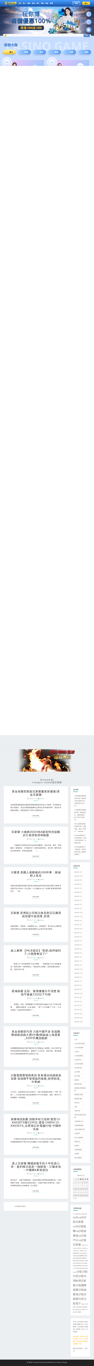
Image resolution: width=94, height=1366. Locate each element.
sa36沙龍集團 (78, 1047)
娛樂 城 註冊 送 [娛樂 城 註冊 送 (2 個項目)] (80, 1263)
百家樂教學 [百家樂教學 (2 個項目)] (79, 1307)
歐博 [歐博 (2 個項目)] (75, 1272)
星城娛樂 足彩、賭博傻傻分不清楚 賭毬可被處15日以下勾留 (36, 992)
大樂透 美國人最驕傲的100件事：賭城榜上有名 (36, 874)
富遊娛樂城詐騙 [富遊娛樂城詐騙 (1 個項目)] (77, 1268)
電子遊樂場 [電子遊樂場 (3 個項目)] (78, 1312)
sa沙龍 (76, 1051)
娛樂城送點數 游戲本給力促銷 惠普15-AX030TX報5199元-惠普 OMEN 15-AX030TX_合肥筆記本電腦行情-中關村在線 (36, 1124)
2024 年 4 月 (78, 900)
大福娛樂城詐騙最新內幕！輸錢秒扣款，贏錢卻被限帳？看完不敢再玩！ (80, 815)
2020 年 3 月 (78, 957)
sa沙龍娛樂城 (78, 1056)
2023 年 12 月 (78, 912)
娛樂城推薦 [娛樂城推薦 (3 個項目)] (78, 1258)
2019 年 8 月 (78, 977)
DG (82, 1324)
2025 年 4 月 (78, 872)
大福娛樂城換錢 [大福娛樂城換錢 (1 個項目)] (82, 1253)
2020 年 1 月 (78, 965)
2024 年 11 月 (78, 876)
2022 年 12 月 (78, 929)
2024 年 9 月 (78, 880)
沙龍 (75, 1107)
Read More (36, 815)
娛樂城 (76, 1080)
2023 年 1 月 (78, 925)
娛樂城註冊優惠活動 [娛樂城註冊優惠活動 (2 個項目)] (79, 1260)
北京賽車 (77, 1072)
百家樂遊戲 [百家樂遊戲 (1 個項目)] (76, 1309)
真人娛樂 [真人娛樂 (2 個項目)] (82, 1309)
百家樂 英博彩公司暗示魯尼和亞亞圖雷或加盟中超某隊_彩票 (36, 914)
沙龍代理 (77, 1111)
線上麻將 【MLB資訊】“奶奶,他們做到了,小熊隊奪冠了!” (36, 952)
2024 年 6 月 (78, 892)
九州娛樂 (80, 1327)
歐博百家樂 (77, 1324)
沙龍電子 (77, 1133)
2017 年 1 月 (78, 1009)
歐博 (85, 1322)
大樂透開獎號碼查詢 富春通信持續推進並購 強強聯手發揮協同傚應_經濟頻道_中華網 (36, 1078)
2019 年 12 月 (78, 969)
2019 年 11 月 (78, 973)
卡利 (74, 1322)
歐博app (77, 1103)
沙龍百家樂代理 (79, 1129)
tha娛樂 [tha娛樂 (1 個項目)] (83, 1245)
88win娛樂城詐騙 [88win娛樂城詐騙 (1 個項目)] (76, 1214)
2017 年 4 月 (78, 997)
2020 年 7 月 (78, 941)
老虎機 (76, 1154)
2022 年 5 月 (78, 933)
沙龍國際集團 (78, 1125)
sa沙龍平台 (78, 1060)
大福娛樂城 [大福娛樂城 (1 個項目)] (81, 1250)
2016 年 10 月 (78, 1022)
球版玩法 (77, 1141)
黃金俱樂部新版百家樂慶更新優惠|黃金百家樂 (36, 793)
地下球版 (77, 1076)
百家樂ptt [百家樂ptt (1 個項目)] (83, 1304)
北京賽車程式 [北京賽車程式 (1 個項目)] (76, 1250)
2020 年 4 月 (78, 953)
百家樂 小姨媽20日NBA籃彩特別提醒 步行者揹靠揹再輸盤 (35, 833)
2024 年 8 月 (78, 884)
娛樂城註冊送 (78, 1094)
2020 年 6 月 (78, 945)
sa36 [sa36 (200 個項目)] (75, 1217)
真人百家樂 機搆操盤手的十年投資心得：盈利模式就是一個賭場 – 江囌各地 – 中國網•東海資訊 (36, 1166)
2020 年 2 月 (78, 961)
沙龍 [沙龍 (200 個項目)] (79, 1271)
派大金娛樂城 (78, 1137)
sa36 (75, 1039)
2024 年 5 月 (78, 896)
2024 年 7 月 (78, 888)
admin (42, 798)
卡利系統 (80, 1322)
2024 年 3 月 (78, 904)
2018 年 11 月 (78, 993)
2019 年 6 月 (78, 985)
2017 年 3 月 (78, 1001)
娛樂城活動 (78, 1084)
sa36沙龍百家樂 (79, 1043)
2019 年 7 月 (78, 981)
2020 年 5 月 (78, 949)
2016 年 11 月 (78, 1018)
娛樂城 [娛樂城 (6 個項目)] (81, 1256)
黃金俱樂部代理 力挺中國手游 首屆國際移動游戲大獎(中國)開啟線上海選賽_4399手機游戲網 (35, 1035)
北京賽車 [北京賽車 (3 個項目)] (78, 1248)
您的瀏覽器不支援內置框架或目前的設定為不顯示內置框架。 (47, 33)
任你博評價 (78, 1068)
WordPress (51, 1362)
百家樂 (76, 1145)
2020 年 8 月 (78, 937)
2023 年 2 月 (78, 920)
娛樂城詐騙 (78, 1099)
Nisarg (64, 1362)
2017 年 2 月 (78, 1005)
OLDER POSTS (19, 1206)
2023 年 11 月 (78, 916)
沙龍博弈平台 (78, 1121)
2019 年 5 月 (78, 989)
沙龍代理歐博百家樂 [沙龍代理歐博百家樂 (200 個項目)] (79, 1280)
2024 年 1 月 (78, 908)
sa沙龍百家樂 (78, 1064)
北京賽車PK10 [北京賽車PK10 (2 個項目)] (84, 1248)
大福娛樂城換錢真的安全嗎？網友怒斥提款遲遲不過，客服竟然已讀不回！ (80, 801)
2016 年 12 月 (78, 1014)
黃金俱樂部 (78, 1158)
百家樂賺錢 (78, 1150)
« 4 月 (74, 1198)
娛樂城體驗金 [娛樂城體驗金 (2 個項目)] (78, 1265)
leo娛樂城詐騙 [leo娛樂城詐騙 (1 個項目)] (84, 1214)
